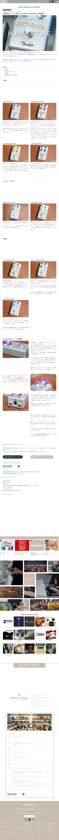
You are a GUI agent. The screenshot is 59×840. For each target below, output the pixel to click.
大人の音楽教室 (4, 836)
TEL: (4, 488)
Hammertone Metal (36, 143)
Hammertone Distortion (10, 143)
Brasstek (26, 823)
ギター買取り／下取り (5, 827)
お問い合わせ (27, 836)
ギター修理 (3, 831)
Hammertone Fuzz (8, 101)
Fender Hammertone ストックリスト (12, 456)
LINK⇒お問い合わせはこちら (9, 477)
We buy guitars (18, 1)
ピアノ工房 (38, 831)
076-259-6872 (7, 488)
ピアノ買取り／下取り (40, 827)
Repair (33, 1)
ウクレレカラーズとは (17, 827)
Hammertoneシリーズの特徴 (11, 75)
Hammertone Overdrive (37, 101)
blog (49, 833)
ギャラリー (38, 836)
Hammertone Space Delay (38, 260)
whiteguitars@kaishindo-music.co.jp (19, 757)
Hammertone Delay (9, 298)
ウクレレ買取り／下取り (17, 829)
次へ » (55, 530)
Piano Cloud (38, 823)
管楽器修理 (27, 831)
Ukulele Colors (16, 823)
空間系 (6, 73)
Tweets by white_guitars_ (8, 494)
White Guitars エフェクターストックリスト (42, 456)
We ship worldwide (27, 1)
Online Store (11, 1)
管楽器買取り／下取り (29, 827)
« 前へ (4, 530)
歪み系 (6, 69)
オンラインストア (4, 825)
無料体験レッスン (51, 827)
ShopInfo (41, 1)
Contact (46, 1)
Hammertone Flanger (36, 202)
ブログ (14, 831)
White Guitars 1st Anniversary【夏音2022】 (12, 462)
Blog (37, 1)
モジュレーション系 (9, 71)
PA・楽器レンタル (51, 831)
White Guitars (4, 823)
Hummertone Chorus (9, 202)
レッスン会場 (50, 829)
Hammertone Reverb (9, 260)
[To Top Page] (3, 1)
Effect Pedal (11, 11)
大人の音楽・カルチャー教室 (53, 824)
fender (19, 11)
